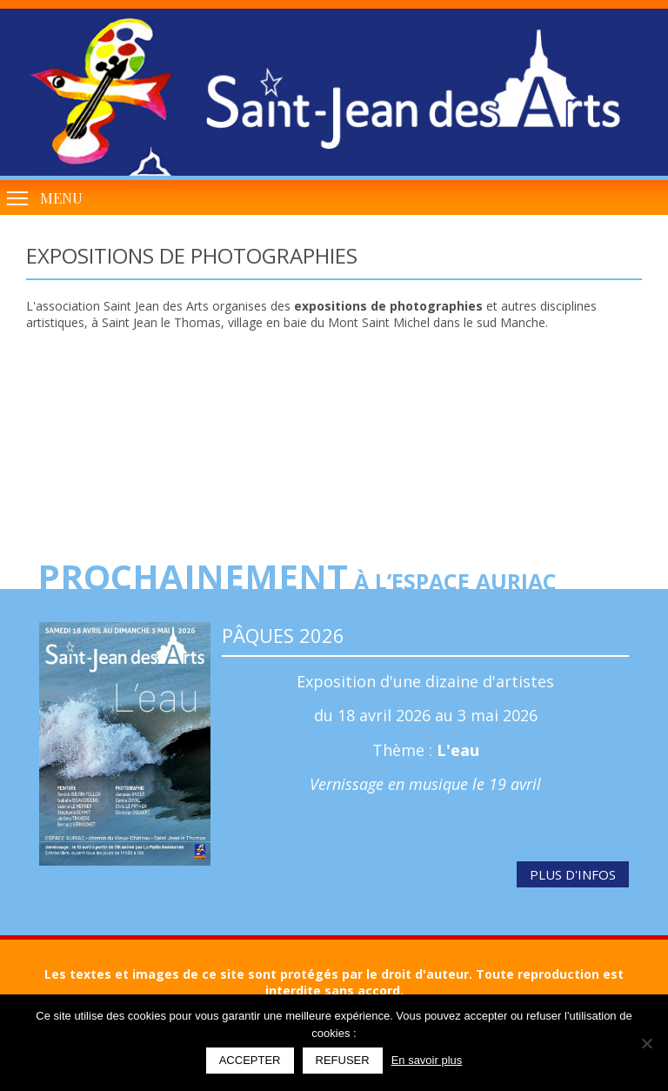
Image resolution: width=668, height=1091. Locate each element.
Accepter (250, 1060)
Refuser (343, 1060)
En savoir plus (427, 1060)
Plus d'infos (573, 874)
